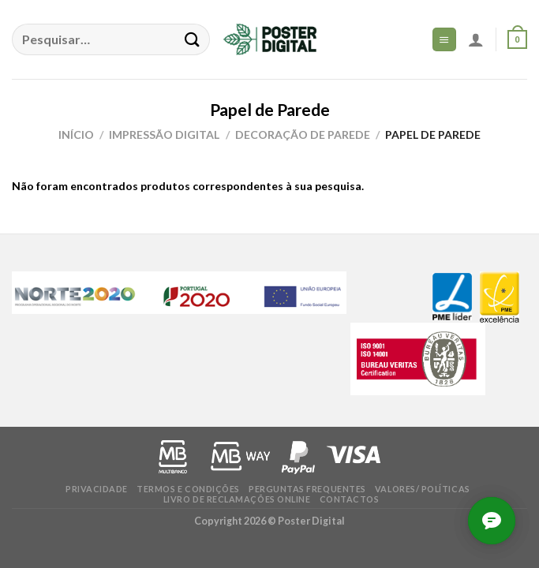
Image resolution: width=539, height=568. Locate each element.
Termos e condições (188, 489)
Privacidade (97, 489)
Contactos (350, 499)
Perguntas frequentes (307, 489)
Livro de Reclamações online (237, 499)
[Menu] (444, 39)
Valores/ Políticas (422, 489)
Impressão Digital (164, 134)
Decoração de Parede (302, 134)
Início (76, 134)
